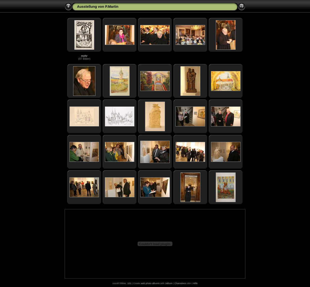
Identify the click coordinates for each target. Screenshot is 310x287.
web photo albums (150, 283)
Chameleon (180, 283)
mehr (84, 55)
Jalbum (168, 283)
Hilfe (195, 283)
